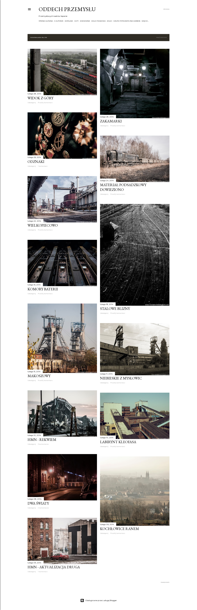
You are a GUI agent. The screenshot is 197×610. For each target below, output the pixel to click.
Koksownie (85, 21)
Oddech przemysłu (67, 9)
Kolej (109, 21)
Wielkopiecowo (43, 225)
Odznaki (36, 161)
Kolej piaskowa (98, 21)
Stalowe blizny (115, 308)
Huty (76, 21)
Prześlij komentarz (45, 103)
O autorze (58, 21)
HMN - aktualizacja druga (54, 567)
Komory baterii (43, 289)
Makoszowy (39, 375)
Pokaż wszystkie (161, 37)
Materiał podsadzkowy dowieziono (123, 187)
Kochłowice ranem (119, 528)
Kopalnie (69, 21)
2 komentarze (43, 508)
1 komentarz (43, 166)
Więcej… (145, 21)
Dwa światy (38, 503)
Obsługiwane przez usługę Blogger (98, 600)
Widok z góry (40, 98)
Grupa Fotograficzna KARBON (126, 21)
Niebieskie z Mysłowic (121, 378)
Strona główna (46, 21)
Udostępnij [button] (32, 103)
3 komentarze (43, 444)
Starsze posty (165, 582)
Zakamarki (111, 121)
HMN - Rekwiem (42, 439)
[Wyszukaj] (166, 9)
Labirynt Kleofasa (118, 441)
